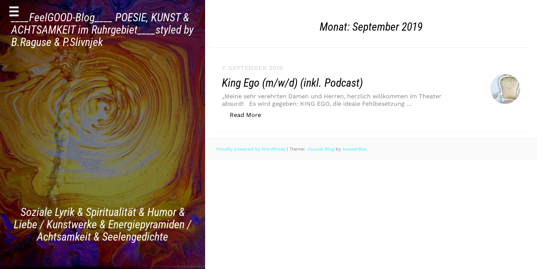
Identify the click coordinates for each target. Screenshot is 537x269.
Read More (249, 114)
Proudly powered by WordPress (251, 149)
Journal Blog (321, 149)
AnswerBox (354, 149)
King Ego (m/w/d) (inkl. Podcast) (292, 82)
